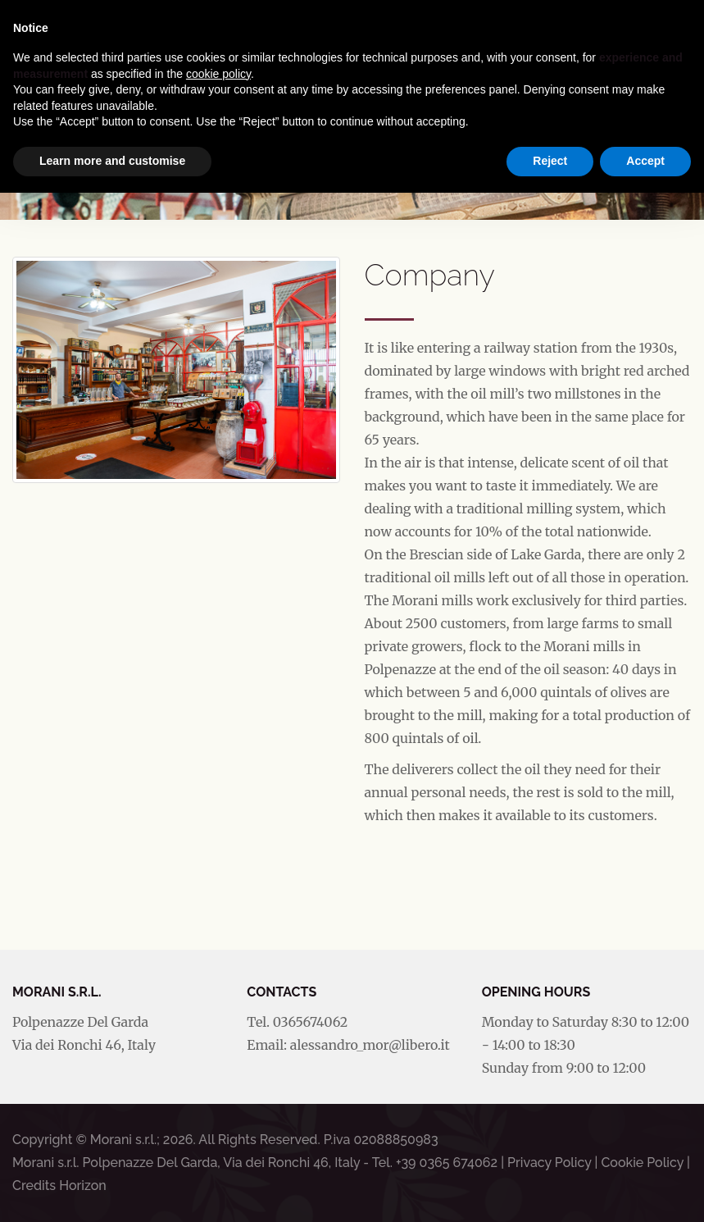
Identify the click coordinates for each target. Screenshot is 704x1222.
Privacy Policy (549, 1162)
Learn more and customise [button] (112, 160)
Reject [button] (550, 160)
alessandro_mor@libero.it (370, 1045)
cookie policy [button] (218, 73)
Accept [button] (645, 160)
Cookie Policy (642, 1162)
